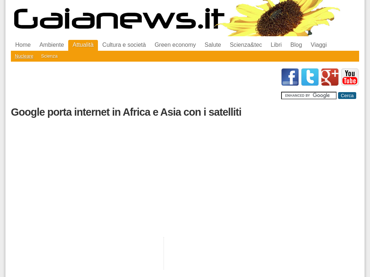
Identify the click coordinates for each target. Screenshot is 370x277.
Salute (213, 45)
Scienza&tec (246, 45)
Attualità (83, 45)
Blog (296, 45)
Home (23, 45)
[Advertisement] (143, 84)
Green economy (175, 45)
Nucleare (24, 56)
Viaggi (319, 45)
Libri (276, 45)
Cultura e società (124, 45)
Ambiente (52, 45)
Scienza (49, 56)
